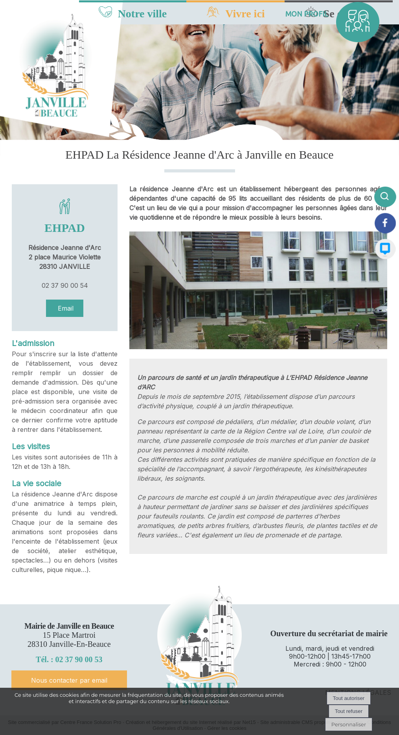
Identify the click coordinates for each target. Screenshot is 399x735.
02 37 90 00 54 (65, 285)
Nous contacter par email (69, 680)
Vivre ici (245, 13)
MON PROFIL (306, 14)
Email (65, 308)
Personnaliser (348, 724)
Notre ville (142, 13)
